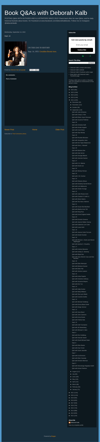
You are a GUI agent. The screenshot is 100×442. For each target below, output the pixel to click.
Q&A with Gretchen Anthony (80, 279)
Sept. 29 (74, 135)
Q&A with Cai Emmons (78, 355)
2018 (72, 400)
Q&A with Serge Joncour (79, 307)
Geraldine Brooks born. (48, 52)
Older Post (60, 130)
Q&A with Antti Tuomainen (79, 325)
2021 (72, 392)
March (74, 384)
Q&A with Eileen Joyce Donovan (81, 117)
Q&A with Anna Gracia (78, 317)
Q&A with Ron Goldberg (79, 335)
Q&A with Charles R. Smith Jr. (80, 196)
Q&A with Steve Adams (79, 199)
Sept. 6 (74, 363)
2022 (72, 100)
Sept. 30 (74, 122)
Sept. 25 (74, 168)
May (73, 379)
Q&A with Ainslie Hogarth (79, 127)
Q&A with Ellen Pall (77, 268)
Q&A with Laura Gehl (78, 227)
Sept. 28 (74, 148)
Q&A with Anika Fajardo (79, 276)
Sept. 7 (74, 353)
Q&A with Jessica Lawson (79, 271)
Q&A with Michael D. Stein (79, 330)
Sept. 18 (74, 237)
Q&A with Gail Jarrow (78, 153)
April (73, 381)
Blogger (53, 436)
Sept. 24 (74, 173)
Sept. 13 (74, 299)
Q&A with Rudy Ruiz (78, 212)
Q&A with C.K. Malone (78, 163)
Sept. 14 (74, 286)
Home (34, 130)
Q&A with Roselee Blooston (80, 137)
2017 (72, 403)
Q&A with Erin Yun (77, 284)
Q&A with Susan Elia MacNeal (81, 206)
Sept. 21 (74, 204)
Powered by (82, 56)
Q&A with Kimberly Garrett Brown (81, 183)
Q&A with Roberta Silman (79, 181)
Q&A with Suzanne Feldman (80, 120)
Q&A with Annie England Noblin (81, 214)
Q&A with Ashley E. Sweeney (80, 251)
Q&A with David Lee (78, 166)
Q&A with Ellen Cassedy (79, 358)
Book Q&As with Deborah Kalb (46, 12)
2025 (72, 92)
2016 (72, 405)
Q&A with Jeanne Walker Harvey (81, 222)
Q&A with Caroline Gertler (79, 297)
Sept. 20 (74, 217)
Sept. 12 (74, 309)
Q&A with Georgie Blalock (79, 155)
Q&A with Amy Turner (78, 348)
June (74, 376)
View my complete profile (76, 425)
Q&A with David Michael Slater (81, 340)
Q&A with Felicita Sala (78, 320)
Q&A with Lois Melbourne (79, 186)
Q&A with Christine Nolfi (79, 125)
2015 (72, 408)
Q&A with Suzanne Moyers (80, 281)
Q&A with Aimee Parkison (79, 368)
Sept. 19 (74, 229)
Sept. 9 (74, 332)
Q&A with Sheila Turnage (79, 189)
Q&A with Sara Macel (78, 312)
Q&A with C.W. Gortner (78, 176)
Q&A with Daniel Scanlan (79, 235)
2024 (72, 95)
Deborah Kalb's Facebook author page (81, 72)
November (75, 105)
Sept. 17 (74, 246)
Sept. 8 (74, 343)
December (75, 102)
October (74, 107)
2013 (72, 413)
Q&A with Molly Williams (79, 291)
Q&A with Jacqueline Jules (79, 140)
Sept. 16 (74, 261)
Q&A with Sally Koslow (78, 289)
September (75, 110)
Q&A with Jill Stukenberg (79, 327)
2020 (72, 395)
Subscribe (82, 50)
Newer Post (9, 130)
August (74, 371)
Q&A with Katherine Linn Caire (81, 224)
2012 (72, 415)
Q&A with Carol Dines (78, 130)
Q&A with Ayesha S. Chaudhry (81, 244)
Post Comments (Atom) (19, 133)
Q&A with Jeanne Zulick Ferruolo (81, 232)
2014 (72, 410)
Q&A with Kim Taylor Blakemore (81, 143)
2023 (72, 97)
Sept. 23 (74, 178)
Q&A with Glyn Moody (78, 132)
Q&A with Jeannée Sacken (80, 158)
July (73, 374)
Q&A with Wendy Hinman (79, 171)
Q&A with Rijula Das (78, 254)
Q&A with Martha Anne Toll (80, 209)
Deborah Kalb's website (77, 70)
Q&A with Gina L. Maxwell (79, 145)
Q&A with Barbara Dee (78, 150)
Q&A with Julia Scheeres (79, 112)
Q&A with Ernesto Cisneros (80, 219)
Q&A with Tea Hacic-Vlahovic (80, 201)
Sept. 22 (74, 191)
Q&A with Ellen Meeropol (79, 263)
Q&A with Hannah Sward (79, 337)
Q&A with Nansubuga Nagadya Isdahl (83, 366)
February (75, 387)
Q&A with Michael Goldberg (80, 302)
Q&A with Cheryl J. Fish (79, 114)
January (74, 389)
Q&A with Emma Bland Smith (80, 304)
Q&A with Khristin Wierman (80, 360)
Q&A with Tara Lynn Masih (79, 294)
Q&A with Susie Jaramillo (79, 350)
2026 (72, 89)
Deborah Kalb (75, 422)
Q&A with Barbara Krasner (79, 266)
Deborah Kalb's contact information (80, 67)
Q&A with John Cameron (79, 314)
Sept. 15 (74, 274)
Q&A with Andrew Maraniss (80, 249)
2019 (72, 398)
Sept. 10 (74, 322)
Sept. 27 (74, 160)
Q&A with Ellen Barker (78, 345)
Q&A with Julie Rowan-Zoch (80, 194)
